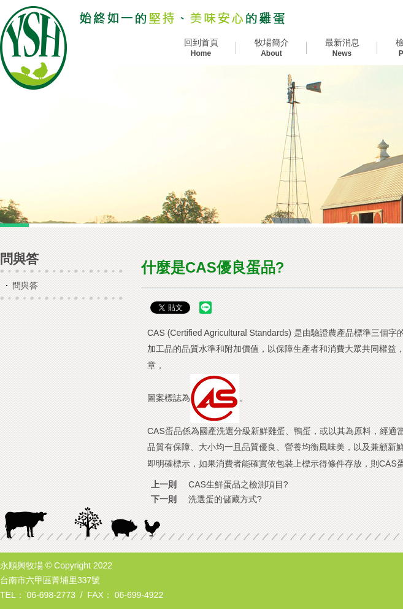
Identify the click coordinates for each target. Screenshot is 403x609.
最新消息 (342, 48)
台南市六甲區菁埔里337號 (50, 580)
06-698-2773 (51, 595)
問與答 (25, 285)
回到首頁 (201, 48)
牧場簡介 (271, 48)
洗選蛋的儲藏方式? (225, 499)
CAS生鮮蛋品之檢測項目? (238, 484)
